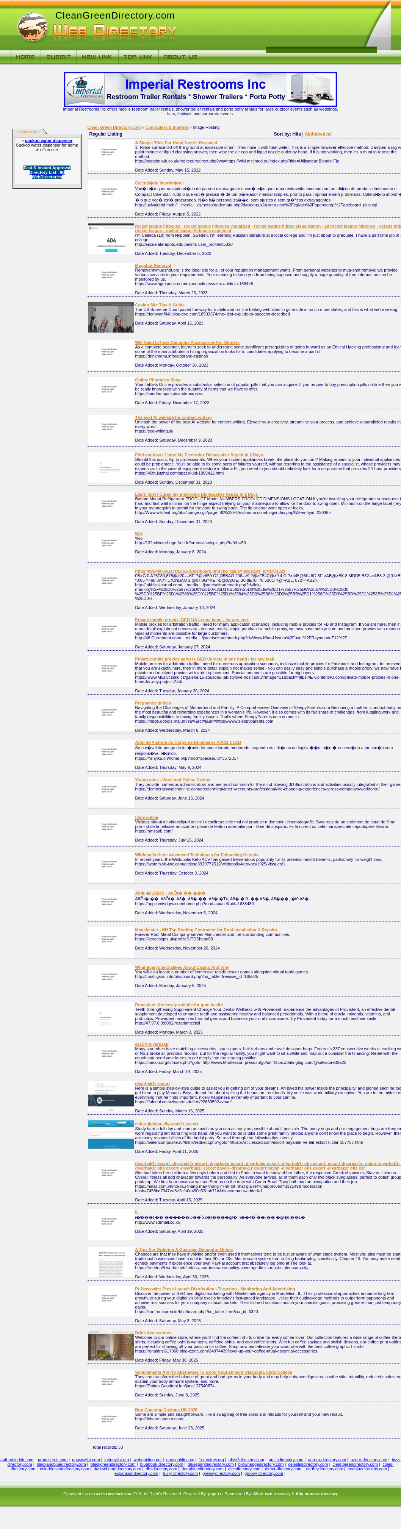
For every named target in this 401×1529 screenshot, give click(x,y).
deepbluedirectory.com (202, 1469)
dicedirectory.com (244, 1469)
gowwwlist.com (86, 1459)
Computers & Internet (167, 127)
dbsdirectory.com (161, 1469)
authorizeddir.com (16, 1459)
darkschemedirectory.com (117, 1469)
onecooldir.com (180, 1459)
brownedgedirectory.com (261, 1464)
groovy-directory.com (263, 1473)
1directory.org (211, 1459)
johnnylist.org (117, 1459)
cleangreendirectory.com (355, 1464)
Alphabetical (318, 134)
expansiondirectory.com (136, 1473)
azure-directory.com (369, 1459)
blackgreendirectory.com (113, 1464)
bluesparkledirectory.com (210, 1464)
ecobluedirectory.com (367, 1469)
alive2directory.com (246, 1459)
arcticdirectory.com (286, 1459)
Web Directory (277, 1494)
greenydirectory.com (221, 1473)
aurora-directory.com (327, 1459)
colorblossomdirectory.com (64, 1469)
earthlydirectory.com (324, 1469)
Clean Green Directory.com (114, 127)
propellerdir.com (52, 1459)
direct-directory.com (283, 1469)
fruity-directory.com (180, 1473)
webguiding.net (148, 1459)
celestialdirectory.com (308, 1464)
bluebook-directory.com (161, 1464)
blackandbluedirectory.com (61, 1464)
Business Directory (321, 1494)
